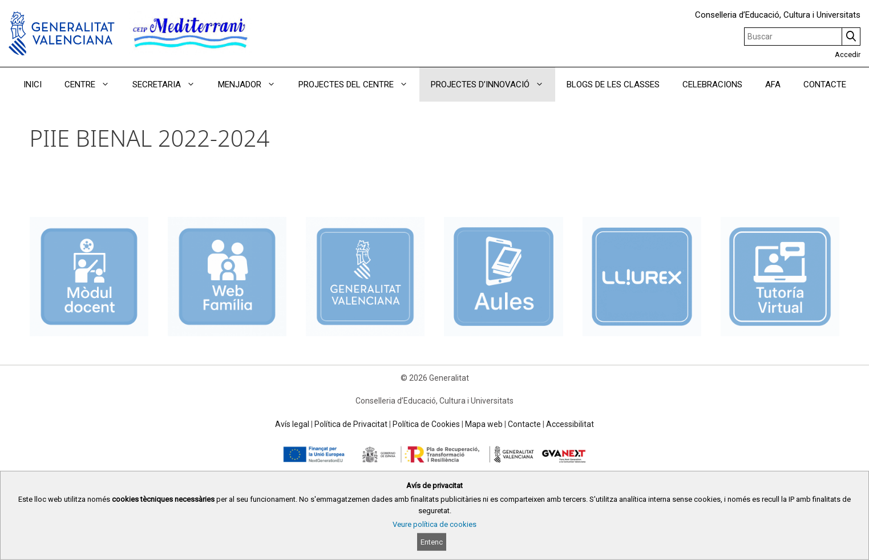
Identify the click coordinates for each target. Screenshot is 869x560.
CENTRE (92, 84)
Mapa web (484, 424)
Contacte (524, 424)
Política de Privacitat (350, 424)
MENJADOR (252, 84)
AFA (773, 84)
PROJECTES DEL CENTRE (358, 84)
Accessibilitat (570, 424)
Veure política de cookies (434, 524)
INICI (32, 84)
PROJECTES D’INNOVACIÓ (493, 84)
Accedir (847, 54)
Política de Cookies (426, 424)
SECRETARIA (169, 84)
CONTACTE (824, 84)
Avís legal (292, 424)
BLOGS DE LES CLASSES (613, 84)
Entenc (432, 542)
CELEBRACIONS (712, 84)
